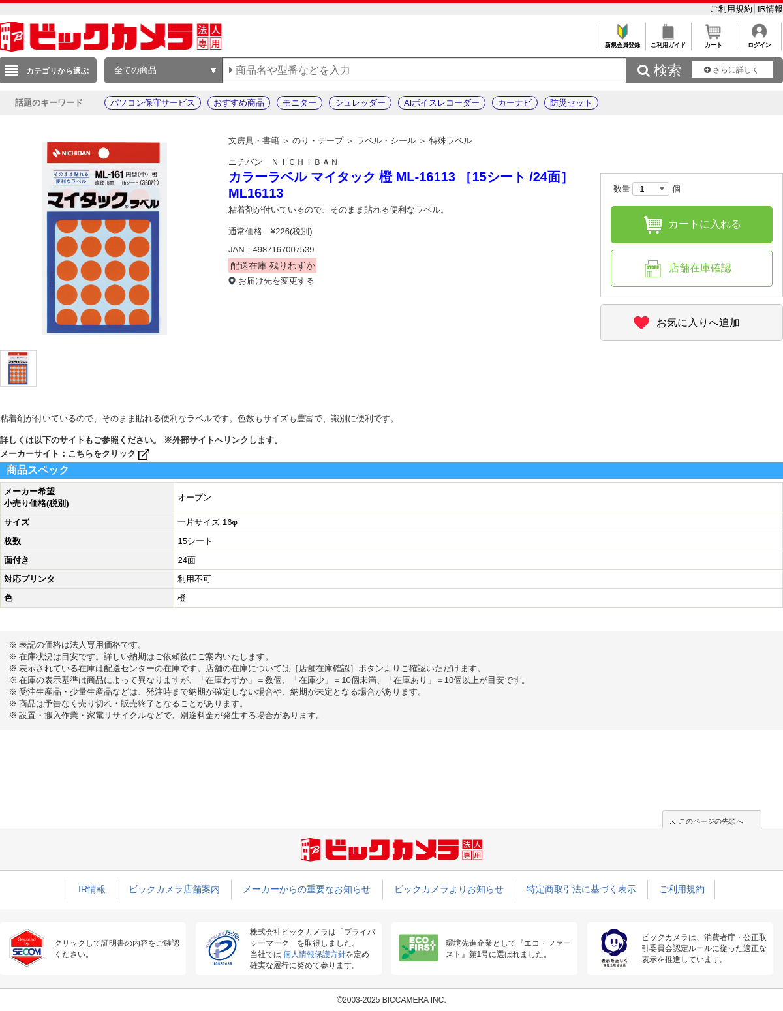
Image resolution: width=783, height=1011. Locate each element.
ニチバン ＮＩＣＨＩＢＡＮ (283, 162)
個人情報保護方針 (314, 954)
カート (713, 41)
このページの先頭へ (711, 821)
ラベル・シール (386, 140)
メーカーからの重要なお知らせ (307, 889)
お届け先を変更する (276, 281)
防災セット (571, 103)
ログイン (759, 41)
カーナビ (515, 103)
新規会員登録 (622, 41)
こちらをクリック (110, 454)
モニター (299, 103)
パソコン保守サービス (152, 103)
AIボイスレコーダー (442, 103)
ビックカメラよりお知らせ (449, 889)
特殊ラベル (450, 140)
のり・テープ (317, 140)
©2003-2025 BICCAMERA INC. (391, 999)
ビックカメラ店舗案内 (174, 889)
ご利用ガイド (668, 41)
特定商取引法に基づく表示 (581, 889)
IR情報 (770, 9)
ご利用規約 (732, 9)
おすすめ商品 (238, 103)
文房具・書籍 (253, 140)
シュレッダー (360, 103)
